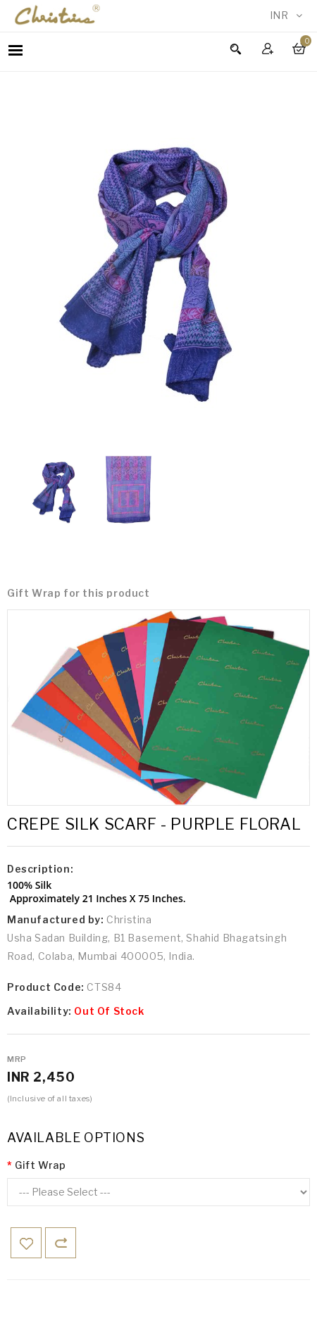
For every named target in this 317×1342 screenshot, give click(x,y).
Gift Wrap (40, 1165)
